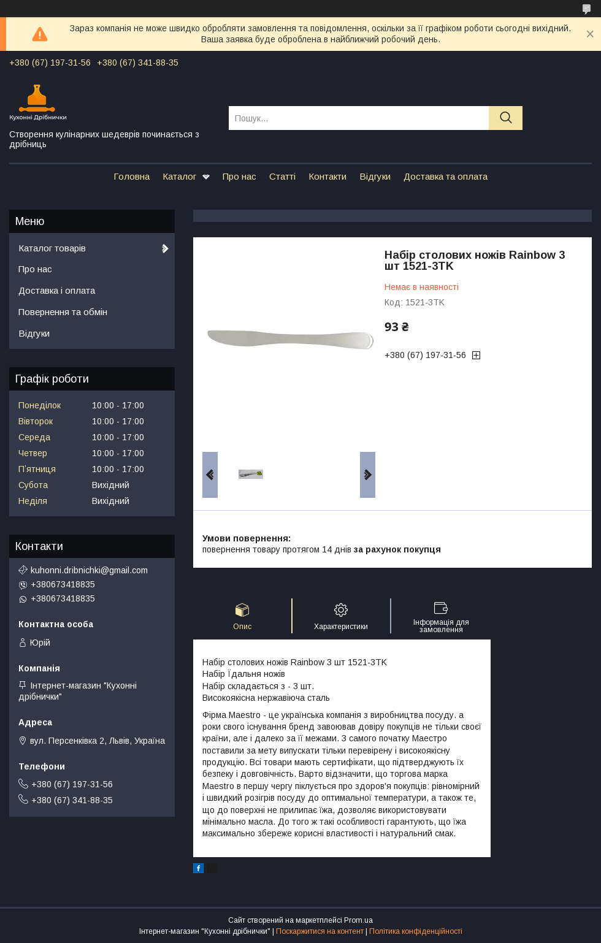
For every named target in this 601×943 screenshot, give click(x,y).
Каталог (179, 176)
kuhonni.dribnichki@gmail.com (89, 570)
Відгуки (375, 176)
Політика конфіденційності (415, 931)
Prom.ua (358, 920)
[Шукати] (506, 118)
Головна (131, 176)
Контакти (327, 176)
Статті (282, 176)
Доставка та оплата (446, 176)
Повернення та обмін (62, 312)
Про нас (239, 176)
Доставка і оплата (56, 290)
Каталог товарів (52, 248)
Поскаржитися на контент (320, 931)
